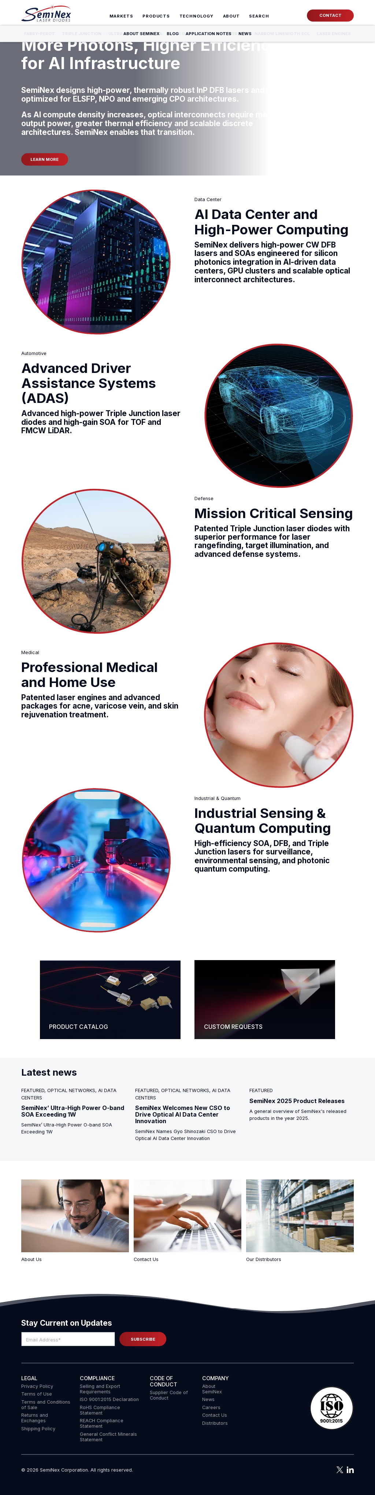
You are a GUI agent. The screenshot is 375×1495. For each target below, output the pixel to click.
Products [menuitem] (156, 16)
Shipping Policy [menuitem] (38, 1428)
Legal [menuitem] (29, 1378)
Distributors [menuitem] (215, 1423)
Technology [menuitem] (196, 16)
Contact (330, 15)
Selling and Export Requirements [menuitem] (100, 1388)
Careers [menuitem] (211, 1407)
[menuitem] (259, 16)
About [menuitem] (231, 16)
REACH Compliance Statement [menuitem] (101, 1423)
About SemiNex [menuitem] (212, 1388)
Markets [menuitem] (121, 16)
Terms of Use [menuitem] (36, 1394)
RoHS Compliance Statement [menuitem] (100, 1410)
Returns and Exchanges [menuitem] (34, 1417)
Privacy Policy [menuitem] (37, 1386)
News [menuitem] (208, 1399)
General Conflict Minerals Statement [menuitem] (108, 1436)
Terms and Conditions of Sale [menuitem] (45, 1404)
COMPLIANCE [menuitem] (97, 1378)
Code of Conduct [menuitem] (163, 1381)
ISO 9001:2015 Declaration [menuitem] (109, 1399)
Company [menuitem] (215, 1378)
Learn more (44, 159)
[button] (332, 1408)
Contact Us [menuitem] (214, 1415)
